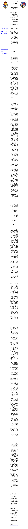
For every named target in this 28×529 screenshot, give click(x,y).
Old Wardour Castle (4, 33)
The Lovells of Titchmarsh (5, 28)
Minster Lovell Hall (4, 31)
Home (5, 526)
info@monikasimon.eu (14, 525)
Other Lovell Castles (4, 49)
